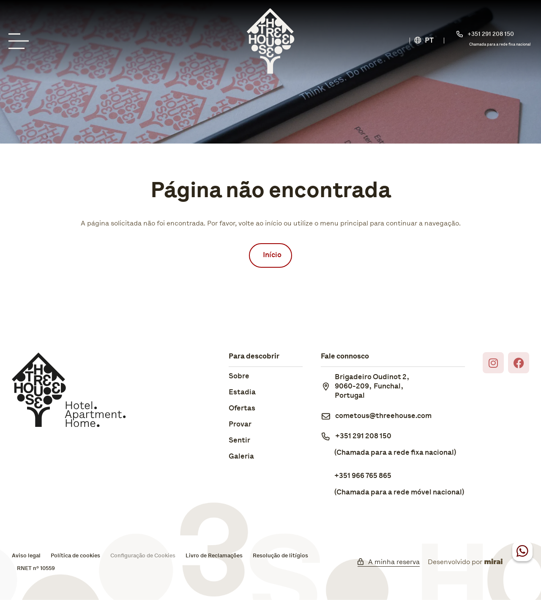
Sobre (239, 376)
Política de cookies (75, 556)
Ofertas (242, 408)
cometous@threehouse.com (383, 416)
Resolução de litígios (280, 556)
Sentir (239, 440)
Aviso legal (26, 556)
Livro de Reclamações (214, 556)
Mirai (493, 562)
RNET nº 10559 (36, 568)
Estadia (242, 392)
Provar (240, 424)
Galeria (241, 456)
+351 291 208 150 (363, 436)
